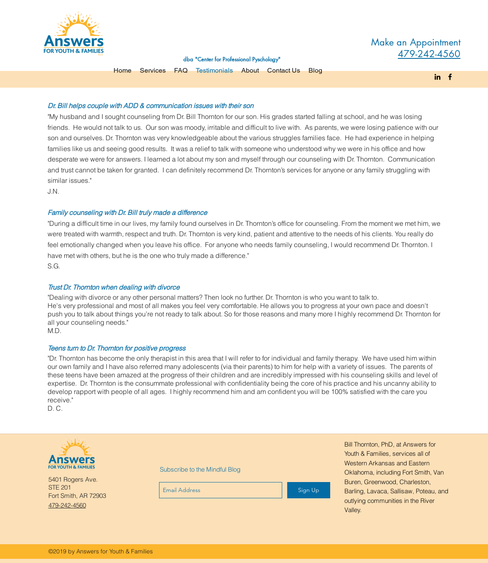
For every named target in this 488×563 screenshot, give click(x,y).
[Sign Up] (308, 490)
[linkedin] (437, 77)
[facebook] (450, 77)
